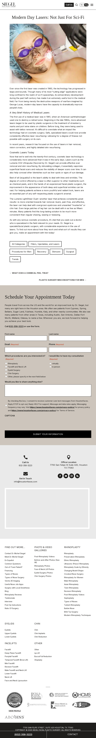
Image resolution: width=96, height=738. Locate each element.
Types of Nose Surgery (14, 577)
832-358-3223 (16, 326)
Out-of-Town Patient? (13, 567)
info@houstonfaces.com (25, 481)
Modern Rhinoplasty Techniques (77, 615)
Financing (9, 571)
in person (56, 367)
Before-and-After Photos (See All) (47, 561)
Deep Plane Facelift (13, 653)
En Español (9, 560)
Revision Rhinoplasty (72, 591)
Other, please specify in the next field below (27, 376)
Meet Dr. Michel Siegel (14, 557)
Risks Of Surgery (12, 608)
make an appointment (29, 232)
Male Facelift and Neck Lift (16, 670)
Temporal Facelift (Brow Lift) (16, 660)
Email (11, 344)
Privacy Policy (29, 735)
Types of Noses (11, 574)
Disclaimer (43, 735)
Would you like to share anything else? (23, 382)
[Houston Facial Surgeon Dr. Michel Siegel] (9, 4)
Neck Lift (8, 677)
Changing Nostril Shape (74, 571)
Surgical (70, 251)
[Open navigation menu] (92, 5)
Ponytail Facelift (11, 656)
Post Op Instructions (13, 605)
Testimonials (10, 598)
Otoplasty (38, 660)
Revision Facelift (11, 667)
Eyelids (8, 630)
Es (82, 5)
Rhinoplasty (13, 363)
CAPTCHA (10, 415)
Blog (6, 591)
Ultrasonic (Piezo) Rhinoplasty (76, 564)
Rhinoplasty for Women (73, 577)
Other (36, 649)
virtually (55, 363)
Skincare (56, 251)
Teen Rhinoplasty (71, 588)
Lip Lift (37, 653)
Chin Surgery (13, 373)
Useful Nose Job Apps (14, 584)
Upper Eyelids (10, 633)
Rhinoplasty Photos (42, 566)
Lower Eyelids (10, 637)
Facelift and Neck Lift (17, 367)
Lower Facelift (10, 674)
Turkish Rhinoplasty (72, 605)
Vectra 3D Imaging (12, 581)
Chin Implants (39, 633)
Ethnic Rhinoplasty (72, 560)
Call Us (69, 4)
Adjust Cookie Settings (62, 735)
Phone (56, 344)
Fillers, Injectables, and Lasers (45, 244)
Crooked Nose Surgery (74, 574)
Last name (54, 334)
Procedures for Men (21, 251)
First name (10, 334)
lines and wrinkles (68, 177)
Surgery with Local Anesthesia (17, 588)
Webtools (58, 732)
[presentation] (24, 423)
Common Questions (13, 564)
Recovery (41, 251)
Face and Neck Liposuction (16, 680)
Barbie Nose (69, 608)
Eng (86, 5)
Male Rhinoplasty (71, 581)
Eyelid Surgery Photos (43, 573)
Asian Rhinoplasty (71, 584)
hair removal (48, 202)
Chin (36, 630)
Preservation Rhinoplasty (74, 557)
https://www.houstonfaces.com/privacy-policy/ (52, 407)
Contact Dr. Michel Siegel (15, 553)
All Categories (18, 244)
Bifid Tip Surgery (71, 612)
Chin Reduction (40, 637)
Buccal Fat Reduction (43, 656)
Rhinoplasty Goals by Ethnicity (76, 567)
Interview (8, 601)
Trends (15, 259)
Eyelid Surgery (14, 370)
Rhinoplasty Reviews (13, 595)
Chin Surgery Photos (42, 576)
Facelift (8, 649)
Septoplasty (69, 598)
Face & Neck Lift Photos (44, 569)
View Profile (15, 711)
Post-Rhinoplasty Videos (44, 556)
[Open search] (76, 5)
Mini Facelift (9, 663)
